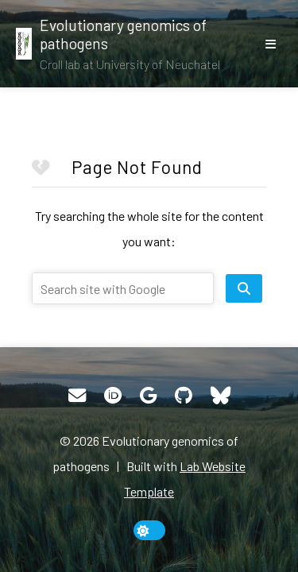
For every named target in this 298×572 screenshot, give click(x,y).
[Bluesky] (220, 395)
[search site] (244, 288)
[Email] (77, 395)
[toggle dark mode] (149, 530)
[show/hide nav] (270, 44)
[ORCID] (113, 395)
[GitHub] (183, 395)
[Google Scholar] (148, 395)
